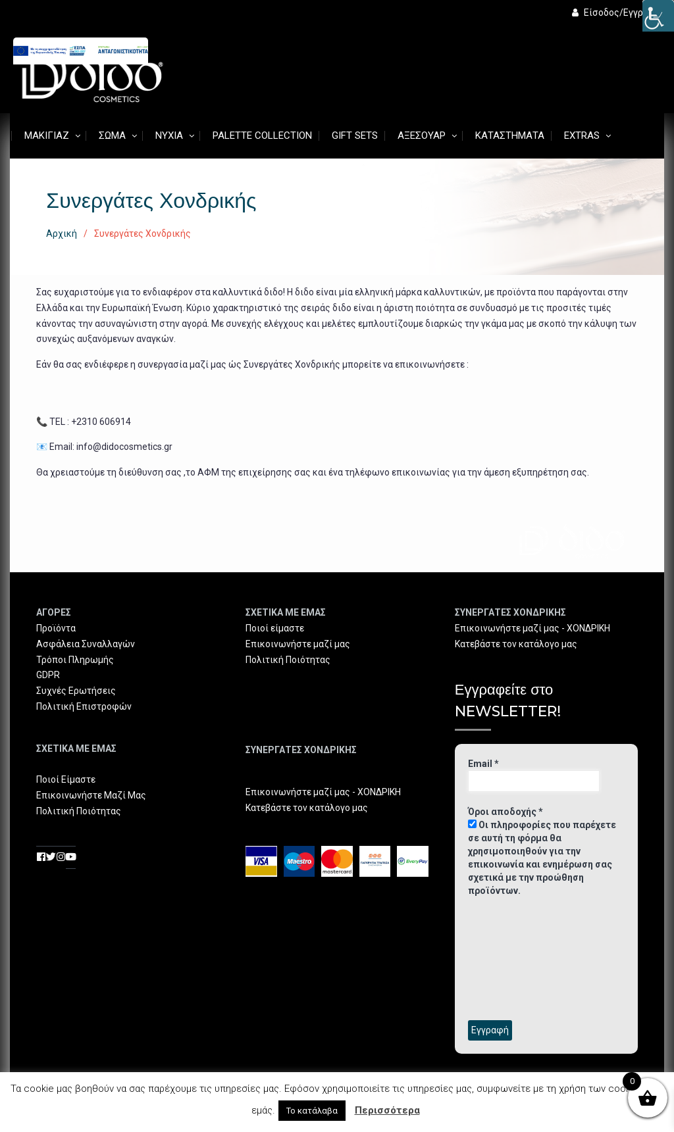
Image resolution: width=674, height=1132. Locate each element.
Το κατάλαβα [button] (312, 1111)
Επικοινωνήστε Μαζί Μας (91, 795)
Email (483, 763)
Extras (582, 135)
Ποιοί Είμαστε (65, 779)
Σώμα (112, 135)
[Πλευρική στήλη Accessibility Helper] (658, 16)
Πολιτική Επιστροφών (84, 706)
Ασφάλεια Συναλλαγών (85, 644)
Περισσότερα (387, 1110)
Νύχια (169, 135)
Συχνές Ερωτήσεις (76, 690)
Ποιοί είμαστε (275, 628)
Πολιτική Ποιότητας (78, 811)
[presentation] (522, 957)
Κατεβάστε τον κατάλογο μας (307, 807)
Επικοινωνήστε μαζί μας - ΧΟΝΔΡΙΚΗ (323, 792)
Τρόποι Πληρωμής (75, 659)
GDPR (48, 675)
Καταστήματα (509, 135)
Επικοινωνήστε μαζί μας (298, 644)
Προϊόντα (56, 628)
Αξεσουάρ (422, 135)
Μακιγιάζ (46, 135)
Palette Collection (262, 135)
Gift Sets (355, 135)
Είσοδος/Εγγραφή (616, 12)
